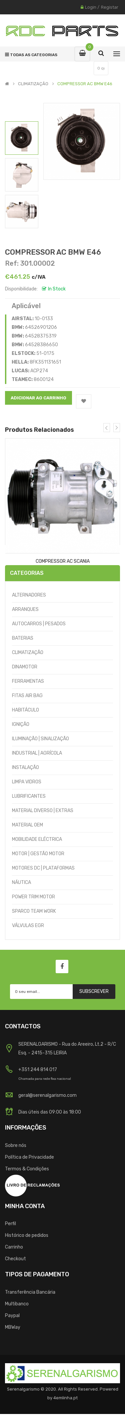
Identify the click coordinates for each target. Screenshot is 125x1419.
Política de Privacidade (29, 1157)
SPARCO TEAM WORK (34, 911)
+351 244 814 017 (37, 1069)
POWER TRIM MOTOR (33, 897)
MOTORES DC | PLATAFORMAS (43, 868)
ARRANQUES (25, 609)
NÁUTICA (21, 882)
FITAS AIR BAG (27, 695)
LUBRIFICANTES (29, 796)
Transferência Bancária (30, 1292)
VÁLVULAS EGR (28, 925)
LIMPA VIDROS (26, 782)
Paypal (12, 1315)
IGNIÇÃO (20, 724)
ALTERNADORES (29, 595)
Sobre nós (15, 1145)
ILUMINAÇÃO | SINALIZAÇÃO (40, 739)
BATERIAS (22, 638)
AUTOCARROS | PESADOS (39, 624)
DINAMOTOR (24, 667)
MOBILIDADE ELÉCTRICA (37, 839)
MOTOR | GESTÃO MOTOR (38, 854)
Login (90, 7)
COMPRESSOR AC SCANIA (63, 561)
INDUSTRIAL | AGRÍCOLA (37, 753)
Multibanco (17, 1304)
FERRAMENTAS (28, 681)
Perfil (10, 1224)
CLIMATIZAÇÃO (33, 84)
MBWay (12, 1327)
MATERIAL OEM (27, 825)
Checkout (15, 1259)
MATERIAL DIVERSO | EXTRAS (42, 810)
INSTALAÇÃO (25, 767)
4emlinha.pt (65, 1397)
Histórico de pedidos (26, 1235)
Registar (109, 7)
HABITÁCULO (25, 710)
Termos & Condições (27, 1169)
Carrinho (14, 1247)
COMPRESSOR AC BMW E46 (84, 84)
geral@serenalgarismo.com (47, 1095)
